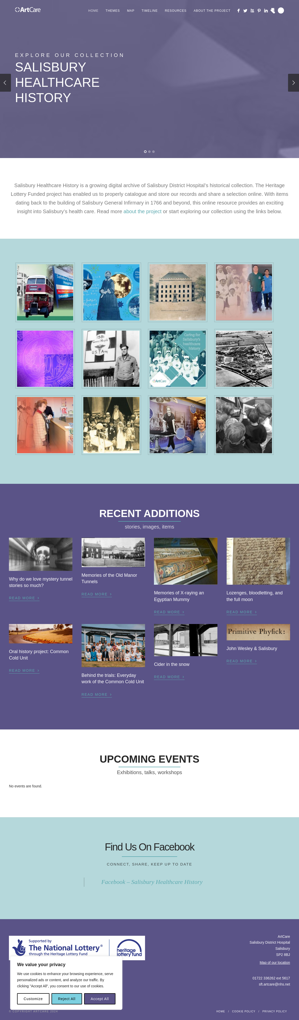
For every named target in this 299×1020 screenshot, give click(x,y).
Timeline (149, 11)
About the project (212, 11)
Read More (24, 597)
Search (281, 10)
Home (93, 11)
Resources (176, 11)
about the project (143, 211)
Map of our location (275, 963)
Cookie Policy (243, 1011)
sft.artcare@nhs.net (274, 984)
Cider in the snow (171, 664)
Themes (113, 11)
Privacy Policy (274, 1011)
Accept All (100, 999)
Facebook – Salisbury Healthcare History (151, 882)
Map (130, 11)
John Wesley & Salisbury (252, 648)
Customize (33, 999)
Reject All (66, 999)
